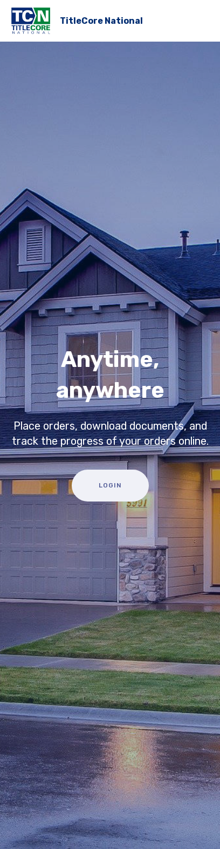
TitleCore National (101, 21)
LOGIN (110, 485)
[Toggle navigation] (203, 18)
